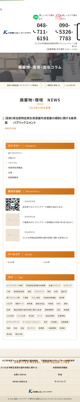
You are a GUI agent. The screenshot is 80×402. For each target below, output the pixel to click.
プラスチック (39, 291)
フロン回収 (36, 297)
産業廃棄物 (13, 177)
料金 (15, 328)
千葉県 (25, 297)
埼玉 (59, 310)
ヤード (39, 316)
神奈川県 (18, 334)
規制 (49, 291)
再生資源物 (50, 316)
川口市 (9, 303)
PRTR (59, 303)
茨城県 (50, 303)
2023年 (46, 262)
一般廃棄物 (51, 328)
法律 (10, 172)
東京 (45, 322)
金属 (29, 291)
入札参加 (10, 316)
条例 (56, 291)
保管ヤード (19, 303)
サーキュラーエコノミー (31, 322)
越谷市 (63, 291)
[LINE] (44, 17)
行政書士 (54, 322)
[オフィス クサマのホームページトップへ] (17, 32)
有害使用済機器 (15, 167)
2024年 (11, 262)
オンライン (31, 328)
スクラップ (67, 285)
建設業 (66, 310)
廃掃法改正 (40, 303)
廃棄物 (41, 328)
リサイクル (12, 163)
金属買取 (61, 316)
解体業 (29, 303)
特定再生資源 (19, 291)
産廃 (65, 303)
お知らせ (12, 158)
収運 (8, 310)
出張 (22, 328)
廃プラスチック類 (13, 297)
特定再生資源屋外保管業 (35, 285)
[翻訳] (1, 9)
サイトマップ (60, 381)
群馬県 (62, 328)
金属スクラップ (54, 285)
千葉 (8, 291)
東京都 (61, 297)
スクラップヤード (13, 322)
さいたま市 (21, 316)
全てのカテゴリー (15, 153)
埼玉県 (31, 316)
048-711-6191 (43, 31)
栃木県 (9, 334)
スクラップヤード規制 (15, 285)
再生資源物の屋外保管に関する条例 (27, 310)
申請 (8, 328)
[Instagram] (66, 17)
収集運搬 (64, 322)
